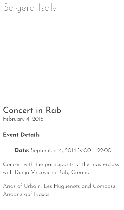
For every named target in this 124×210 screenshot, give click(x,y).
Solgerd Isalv (30, 8)
